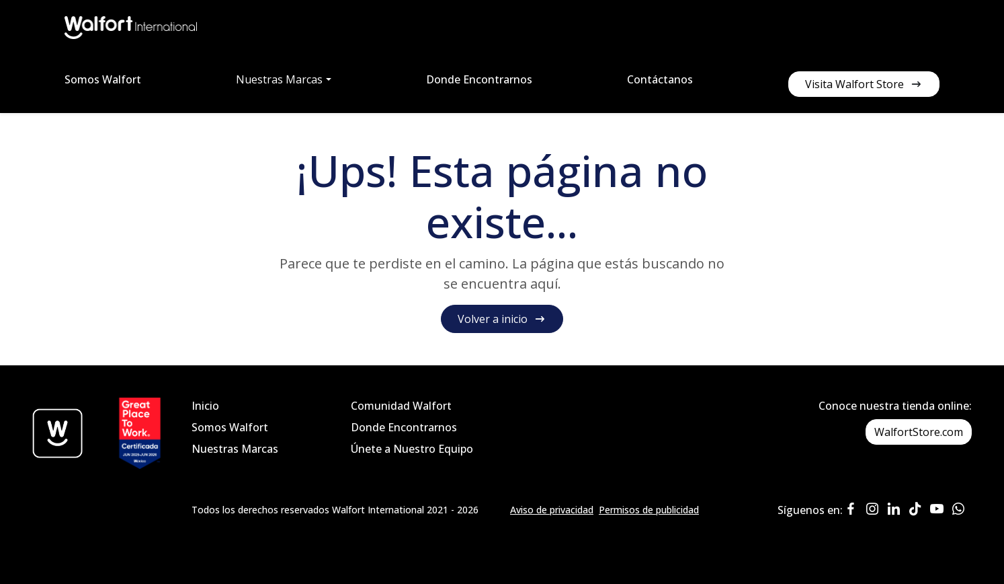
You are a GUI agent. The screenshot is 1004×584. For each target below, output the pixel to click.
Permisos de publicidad (649, 509)
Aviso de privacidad (551, 509)
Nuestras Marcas (235, 448)
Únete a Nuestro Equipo (412, 448)
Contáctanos (660, 79)
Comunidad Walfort (401, 405)
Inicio (205, 405)
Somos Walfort (103, 79)
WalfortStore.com (918, 432)
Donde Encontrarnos (479, 79)
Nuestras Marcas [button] (279, 79)
